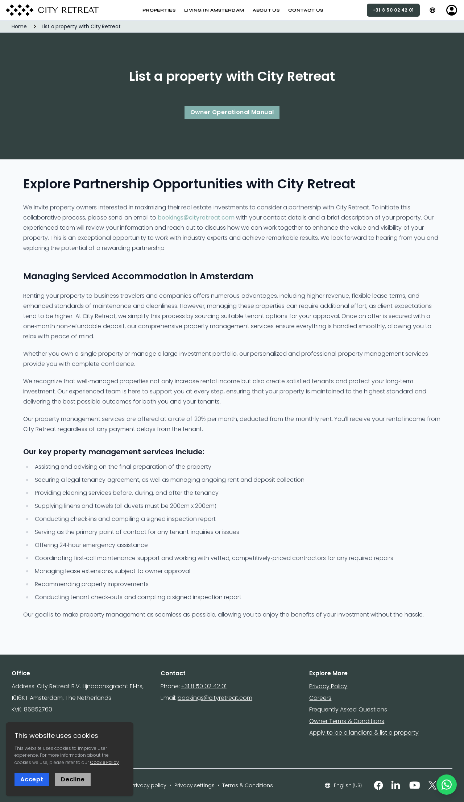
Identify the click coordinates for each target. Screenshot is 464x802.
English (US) (343, 785)
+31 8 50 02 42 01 (204, 686)
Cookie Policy (104, 762)
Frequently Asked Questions (348, 709)
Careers (320, 698)
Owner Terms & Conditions (346, 721)
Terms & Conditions (247, 785)
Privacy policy (149, 785)
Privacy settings (194, 785)
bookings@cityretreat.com (196, 217)
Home (19, 26)
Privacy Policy (328, 686)
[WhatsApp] (446, 784)
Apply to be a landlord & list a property (364, 732)
